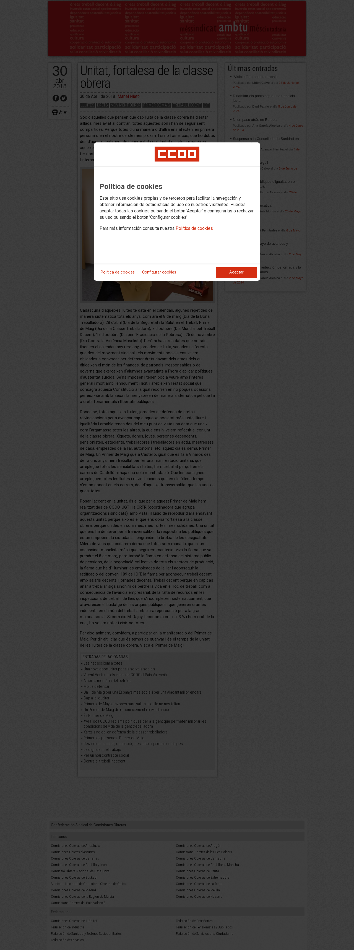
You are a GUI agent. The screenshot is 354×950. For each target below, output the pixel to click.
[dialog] (177, 211)
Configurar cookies (159, 272)
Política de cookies (194, 228)
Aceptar (236, 272)
